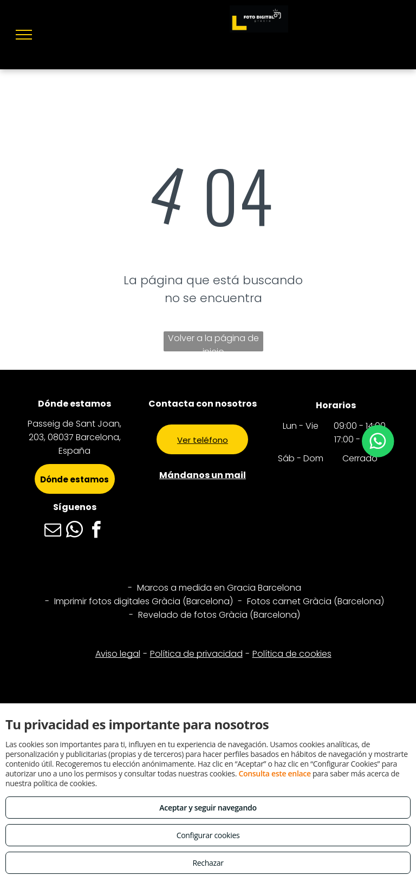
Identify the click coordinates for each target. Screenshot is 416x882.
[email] (53, 531)
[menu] (24, 35)
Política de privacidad (196, 654)
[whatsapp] (74, 531)
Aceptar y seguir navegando (207, 807)
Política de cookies (292, 654)
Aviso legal (117, 654)
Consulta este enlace (274, 773)
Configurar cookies (208, 835)
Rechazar (207, 863)
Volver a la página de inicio (213, 341)
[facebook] (96, 531)
